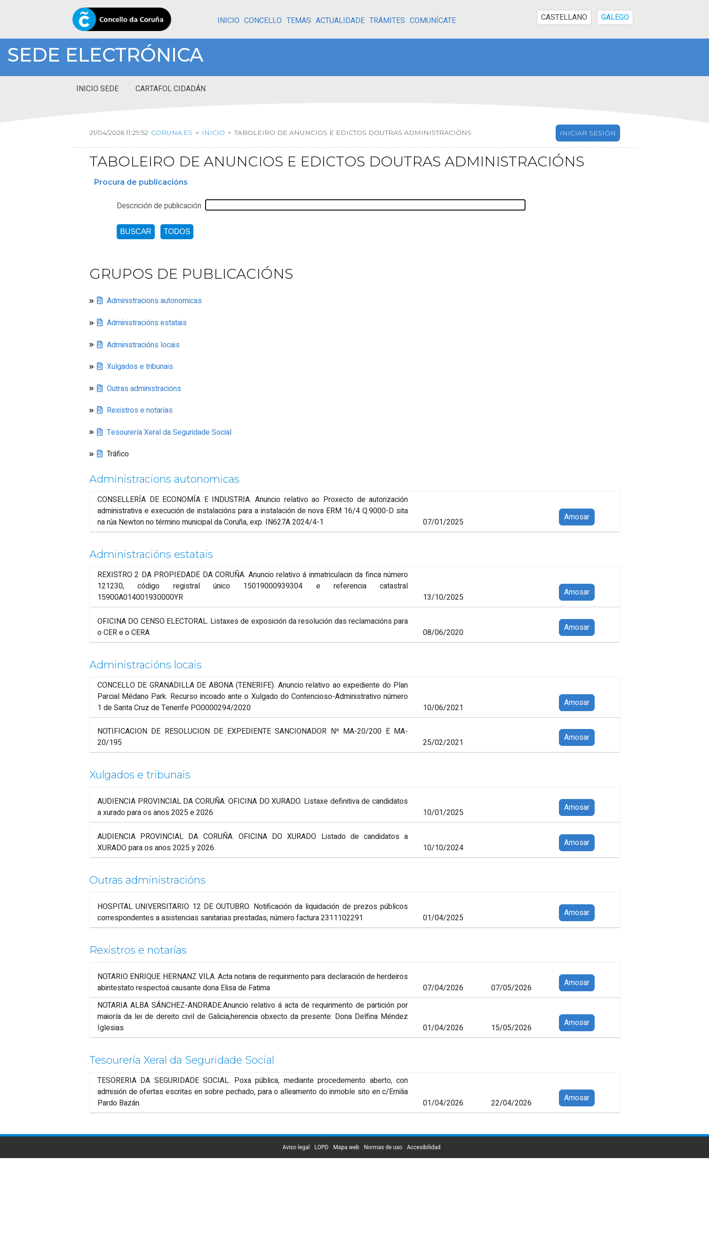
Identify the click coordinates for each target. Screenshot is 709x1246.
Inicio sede (97, 88)
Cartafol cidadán (170, 88)
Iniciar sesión (588, 133)
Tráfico (118, 454)
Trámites (387, 20)
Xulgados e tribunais (140, 366)
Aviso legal (296, 1147)
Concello (263, 20)
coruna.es (170, 132)
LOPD (321, 1147)
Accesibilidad (423, 1147)
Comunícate (433, 20)
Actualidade (340, 20)
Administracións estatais (147, 323)
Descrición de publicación (159, 206)
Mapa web (346, 1147)
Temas (299, 20)
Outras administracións (144, 388)
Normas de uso (383, 1147)
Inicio (228, 20)
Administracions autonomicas (154, 301)
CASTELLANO (564, 17)
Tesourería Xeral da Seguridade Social (169, 432)
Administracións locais (143, 345)
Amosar (577, 517)
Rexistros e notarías (140, 410)
